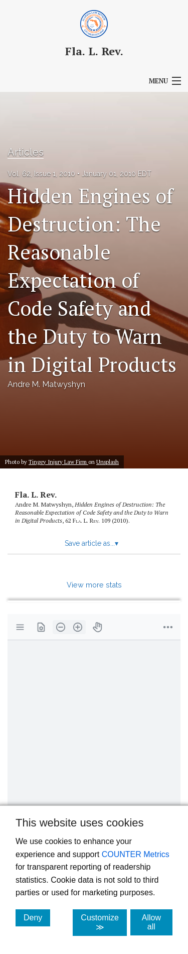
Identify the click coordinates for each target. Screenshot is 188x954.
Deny (37, 917)
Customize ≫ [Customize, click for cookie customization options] (104, 922)
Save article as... (91, 543)
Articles (26, 152)
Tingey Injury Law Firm (58, 461)
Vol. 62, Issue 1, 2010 (41, 174)
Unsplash (107, 461)
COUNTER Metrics (135, 854)
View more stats (94, 584)
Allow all (157, 922)
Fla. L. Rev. (36, 494)
